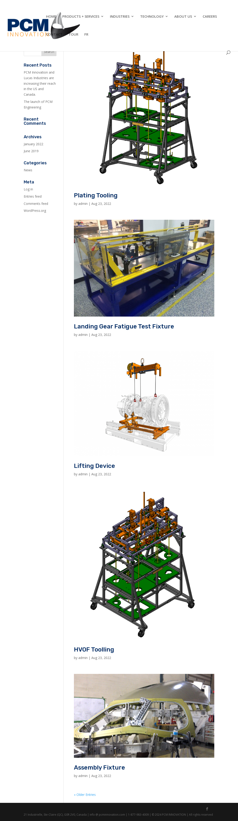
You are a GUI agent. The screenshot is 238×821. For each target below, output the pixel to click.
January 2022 (33, 144)
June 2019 (31, 151)
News (28, 170)
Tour (73, 35)
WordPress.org (35, 210)
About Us (183, 17)
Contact (54, 35)
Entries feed (33, 196)
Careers (210, 17)
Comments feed (36, 203)
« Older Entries (85, 794)
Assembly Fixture (99, 767)
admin (83, 203)
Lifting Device (94, 466)
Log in (28, 189)
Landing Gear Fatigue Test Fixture (124, 326)
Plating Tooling (96, 195)
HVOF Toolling (94, 649)
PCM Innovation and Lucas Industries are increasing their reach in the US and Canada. (40, 83)
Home (51, 17)
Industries (119, 17)
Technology (152, 17)
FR (86, 35)
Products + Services (80, 17)
